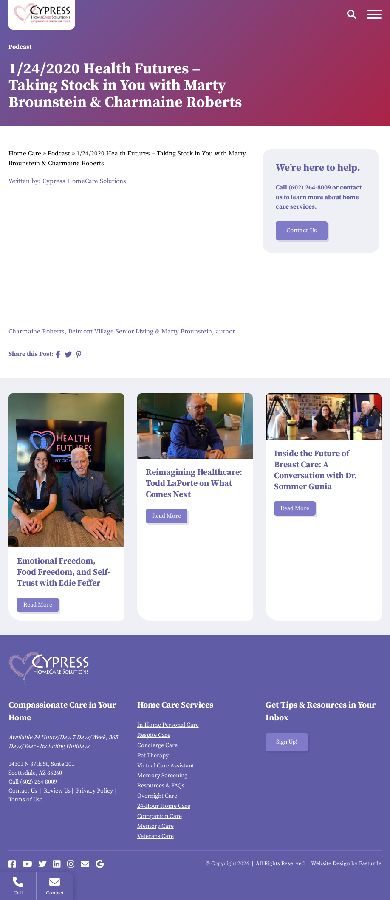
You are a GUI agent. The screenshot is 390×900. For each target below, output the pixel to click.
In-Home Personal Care (168, 725)
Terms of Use (25, 800)
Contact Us (301, 230)
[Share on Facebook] (58, 354)
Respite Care (153, 735)
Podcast (59, 154)
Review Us (57, 791)
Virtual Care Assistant (165, 766)
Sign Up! (286, 742)
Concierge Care (157, 745)
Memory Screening (162, 775)
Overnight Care (157, 796)
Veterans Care (155, 836)
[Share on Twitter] (68, 354)
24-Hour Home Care (163, 806)
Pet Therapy (153, 755)
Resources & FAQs (160, 786)
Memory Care (155, 826)
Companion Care (159, 816)
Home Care (24, 154)
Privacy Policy (94, 791)
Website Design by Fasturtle (346, 863)
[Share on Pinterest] (79, 354)
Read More (37, 605)
